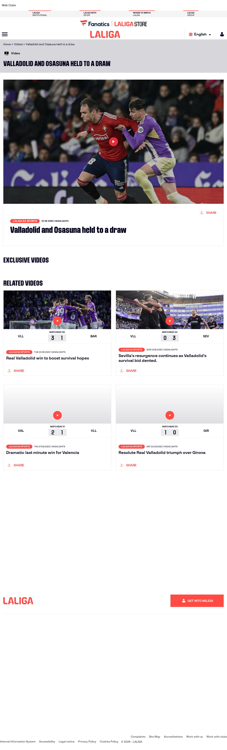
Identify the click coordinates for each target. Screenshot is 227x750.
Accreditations (173, 736)
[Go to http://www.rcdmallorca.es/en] (148, 5)
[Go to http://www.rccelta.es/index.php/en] (127, 5)
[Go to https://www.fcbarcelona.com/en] (75, 5)
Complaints (138, 736)
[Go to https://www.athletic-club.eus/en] (23, 5)
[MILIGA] (220, 34)
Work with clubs (216, 736)
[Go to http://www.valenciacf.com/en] (211, 5)
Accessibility (47, 741)
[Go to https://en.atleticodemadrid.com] (33, 5)
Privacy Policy (87, 741)
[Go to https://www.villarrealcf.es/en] (222, 5)
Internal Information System (17, 741)
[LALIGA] (105, 34)
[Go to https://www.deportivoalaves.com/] (54, 5)
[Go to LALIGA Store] (113, 23)
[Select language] (201, 34)
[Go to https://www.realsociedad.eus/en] (190, 5)
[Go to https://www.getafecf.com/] (85, 5)
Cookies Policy (109, 741)
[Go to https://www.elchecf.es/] (64, 5)
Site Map (154, 736)
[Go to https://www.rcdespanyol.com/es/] (138, 5)
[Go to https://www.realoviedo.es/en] (180, 5)
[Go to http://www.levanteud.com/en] (106, 5)
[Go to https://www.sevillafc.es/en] (201, 5)
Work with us (194, 736)
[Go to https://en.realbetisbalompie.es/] (159, 5)
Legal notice (66, 741)
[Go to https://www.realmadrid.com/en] (169, 5)
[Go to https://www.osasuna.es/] (44, 5)
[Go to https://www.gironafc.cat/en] (96, 5)
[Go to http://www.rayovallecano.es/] (117, 5)
